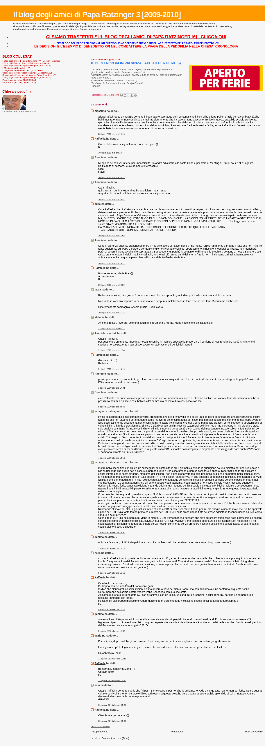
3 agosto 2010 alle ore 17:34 (111, 388)
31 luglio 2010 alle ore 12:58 (111, 350)
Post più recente (99, 731)
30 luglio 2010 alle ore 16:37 (111, 177)
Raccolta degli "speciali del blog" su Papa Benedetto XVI (29, 75)
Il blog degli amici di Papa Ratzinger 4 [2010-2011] (26, 77)
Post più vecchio (254, 731)
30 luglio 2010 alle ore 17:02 (111, 236)
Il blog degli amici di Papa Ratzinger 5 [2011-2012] (26, 65)
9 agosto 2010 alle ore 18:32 (111, 631)
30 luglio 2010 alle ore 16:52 (111, 199)
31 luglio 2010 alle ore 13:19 (111, 369)
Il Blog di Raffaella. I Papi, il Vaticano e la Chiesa (25, 63)
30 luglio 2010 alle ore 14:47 (111, 153)
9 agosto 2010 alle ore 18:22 (111, 609)
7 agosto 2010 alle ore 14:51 (111, 532)
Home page (177, 731)
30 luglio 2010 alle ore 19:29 (111, 285)
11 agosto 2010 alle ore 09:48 (112, 659)
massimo (100, 110)
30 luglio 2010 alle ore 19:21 (111, 263)
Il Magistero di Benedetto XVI (16, 68)
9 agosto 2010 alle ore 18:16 (111, 573)
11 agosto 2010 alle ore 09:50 (112, 680)
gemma (99, 536)
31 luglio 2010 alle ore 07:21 (111, 329)
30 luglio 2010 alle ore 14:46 (111, 134)
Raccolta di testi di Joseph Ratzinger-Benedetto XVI (27, 73)
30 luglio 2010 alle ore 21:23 (111, 313)
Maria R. (99, 635)
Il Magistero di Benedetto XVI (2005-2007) (22, 70)
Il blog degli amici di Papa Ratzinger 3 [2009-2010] (97, 14)
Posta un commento (100, 726)
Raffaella (99, 138)
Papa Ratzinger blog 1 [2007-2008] (19, 82)
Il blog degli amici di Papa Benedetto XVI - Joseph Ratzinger (31, 61)
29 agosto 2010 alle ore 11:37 (112, 721)
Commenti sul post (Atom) (115, 738)
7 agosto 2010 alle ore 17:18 (111, 548)
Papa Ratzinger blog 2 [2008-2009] (19, 80)
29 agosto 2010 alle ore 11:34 (112, 705)
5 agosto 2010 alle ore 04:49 (111, 407)
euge (97, 203)
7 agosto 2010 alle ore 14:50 (111, 458)
